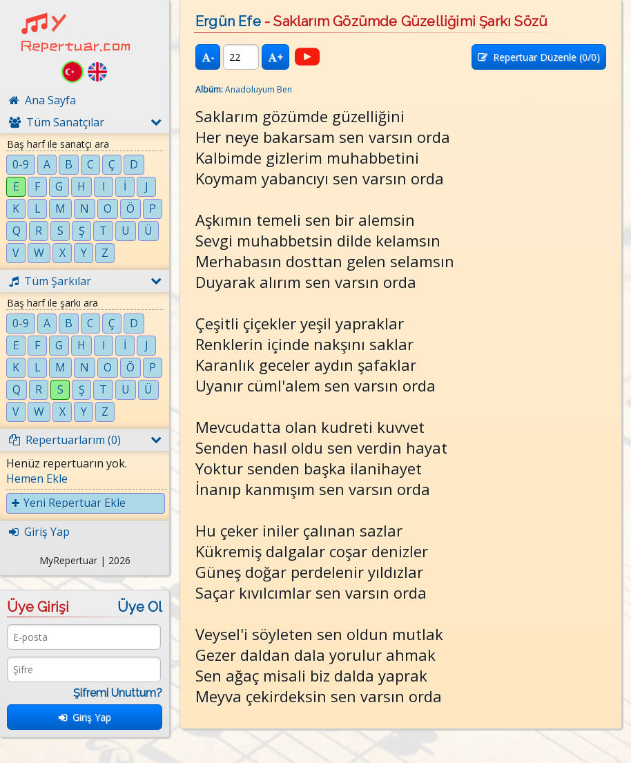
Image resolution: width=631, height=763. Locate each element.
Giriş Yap (85, 717)
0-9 (20, 164)
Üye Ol (139, 607)
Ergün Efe (228, 21)
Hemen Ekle (37, 478)
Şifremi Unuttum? (117, 692)
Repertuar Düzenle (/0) (539, 57)
